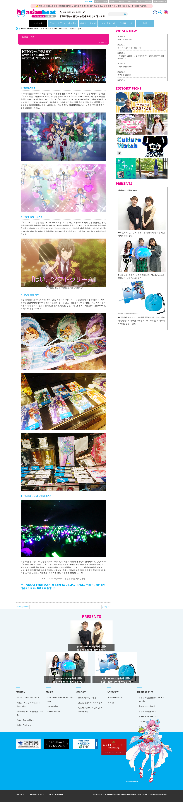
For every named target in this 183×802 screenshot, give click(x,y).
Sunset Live (53, 706)
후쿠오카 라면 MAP (147, 711)
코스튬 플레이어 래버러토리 (90, 702)
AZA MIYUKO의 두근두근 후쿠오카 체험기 (90, 709)
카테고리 (38, 23)
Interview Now (115, 697)
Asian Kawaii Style (25, 720)
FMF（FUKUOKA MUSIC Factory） (60, 699)
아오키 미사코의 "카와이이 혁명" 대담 (29, 704)
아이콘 (111, 702)
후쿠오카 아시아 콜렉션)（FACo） (30, 713)
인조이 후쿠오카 (107, 23)
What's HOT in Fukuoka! (63, 23)
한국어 (105, 1)
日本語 (97, 1)
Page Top (107, 607)
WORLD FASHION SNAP (28, 697)
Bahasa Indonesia (160, 1)
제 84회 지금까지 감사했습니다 (129, 48)
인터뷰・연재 (126, 23)
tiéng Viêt (148, 1)
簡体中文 (113, 1)
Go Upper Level (23, 607)
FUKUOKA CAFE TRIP (148, 716)
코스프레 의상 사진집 (87, 697)
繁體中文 (121, 1)
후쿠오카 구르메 (88, 23)
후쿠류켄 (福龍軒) (124, 75)
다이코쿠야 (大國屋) (125, 66)
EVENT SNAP (33, 28)
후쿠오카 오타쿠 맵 (147, 706)
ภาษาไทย (138, 1)
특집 (145, 23)
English (130, 1)
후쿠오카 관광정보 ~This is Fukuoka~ (151, 699)
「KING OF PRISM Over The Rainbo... (53, 28)
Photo (24, 28)
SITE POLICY (21, 794)
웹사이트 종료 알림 (125, 39)
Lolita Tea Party (24, 725)
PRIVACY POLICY (37, 794)
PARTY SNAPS (54, 711)
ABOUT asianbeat (55, 794)
